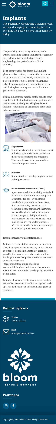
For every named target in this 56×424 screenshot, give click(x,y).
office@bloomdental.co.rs (22, 333)
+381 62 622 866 (18, 321)
